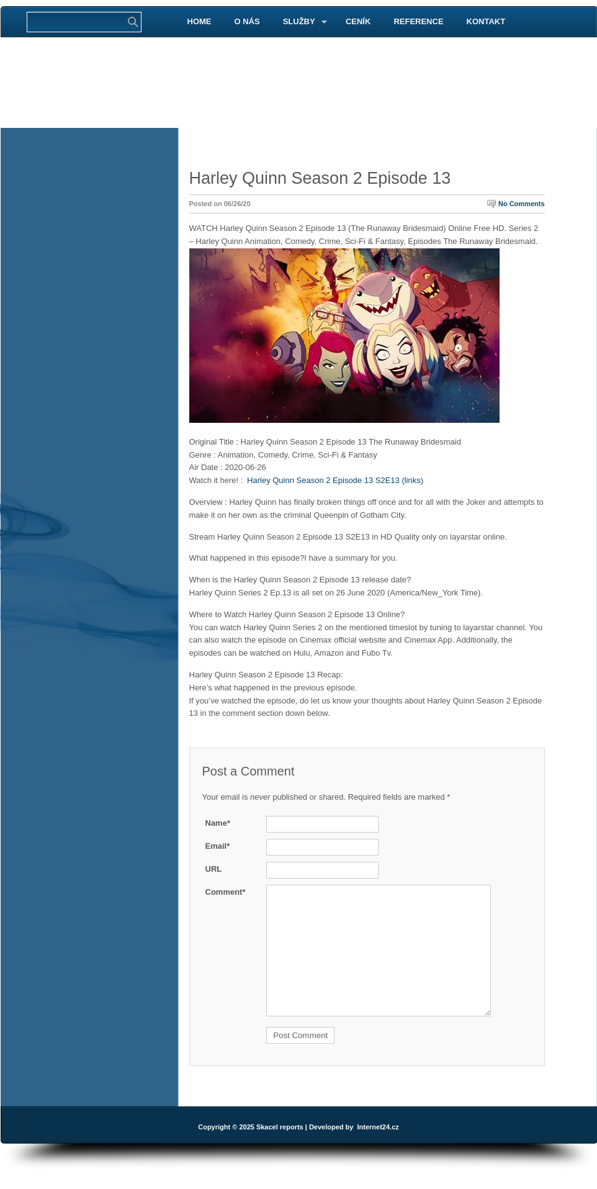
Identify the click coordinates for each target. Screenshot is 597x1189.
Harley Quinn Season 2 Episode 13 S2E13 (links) (335, 480)
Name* (217, 823)
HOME (199, 21)
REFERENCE (418, 21)
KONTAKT (486, 21)
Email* (217, 846)
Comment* (225, 892)
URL (213, 869)
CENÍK (358, 21)
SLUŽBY (300, 22)
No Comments (521, 203)
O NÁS (247, 21)
